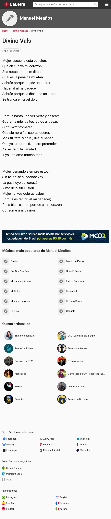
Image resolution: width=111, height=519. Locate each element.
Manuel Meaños (36, 18)
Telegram (84, 438)
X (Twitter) (48, 438)
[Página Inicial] (14, 4)
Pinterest (47, 444)
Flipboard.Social (51, 450)
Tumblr (83, 444)
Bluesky (10, 444)
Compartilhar (11, 51)
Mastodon (85, 450)
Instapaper (11, 450)
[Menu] (106, 4)
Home (5, 30)
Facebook (11, 438)
